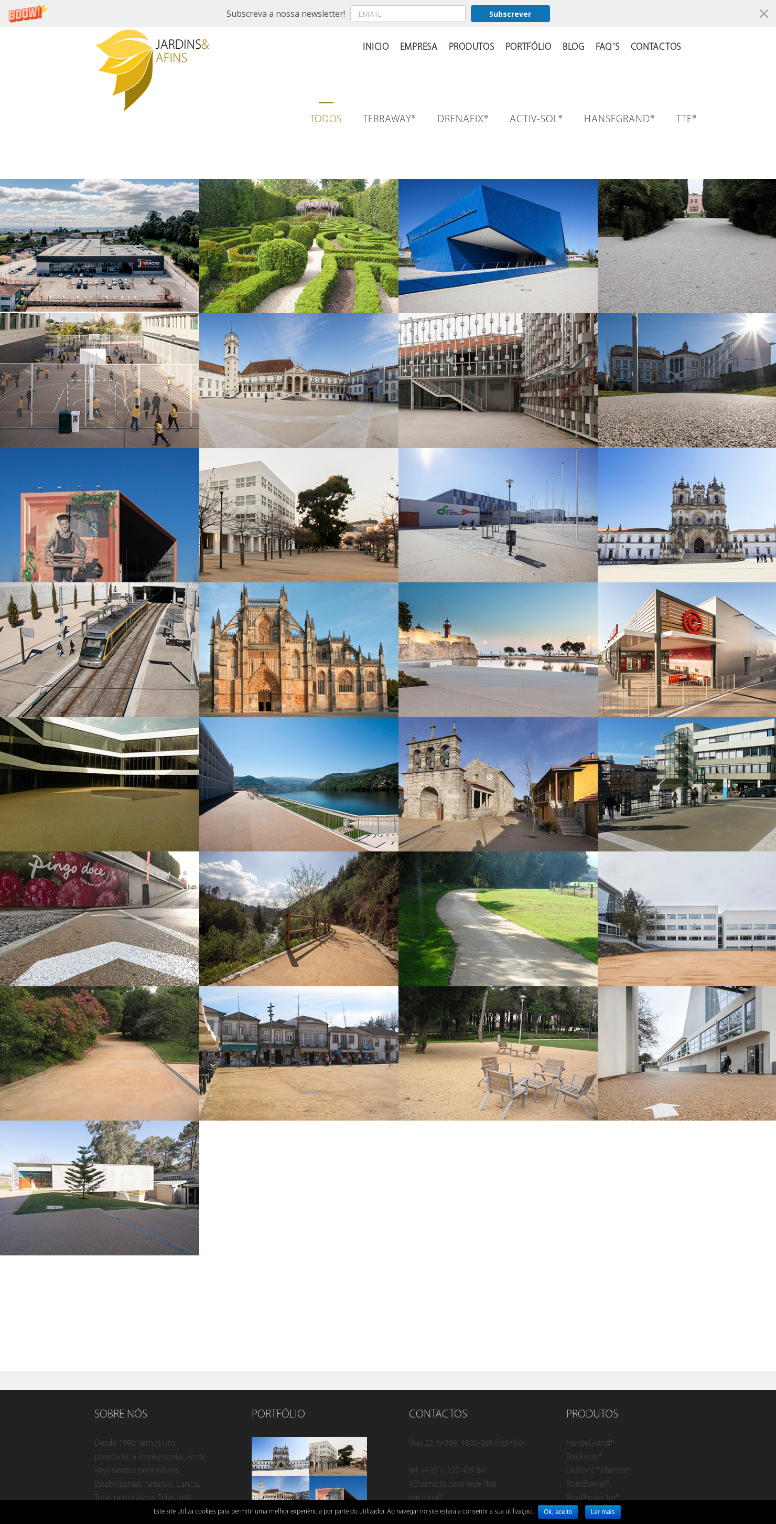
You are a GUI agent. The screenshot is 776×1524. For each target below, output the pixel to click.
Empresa (419, 47)
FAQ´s (608, 47)
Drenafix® (463, 119)
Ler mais (603, 1512)
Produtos (471, 47)
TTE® (686, 119)
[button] (388, 13)
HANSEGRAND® (619, 119)
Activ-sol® (536, 119)
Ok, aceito (558, 1512)
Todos (326, 119)
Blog (574, 47)
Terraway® (389, 119)
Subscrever (510, 14)
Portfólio (528, 47)
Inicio (376, 47)
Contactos (656, 47)
